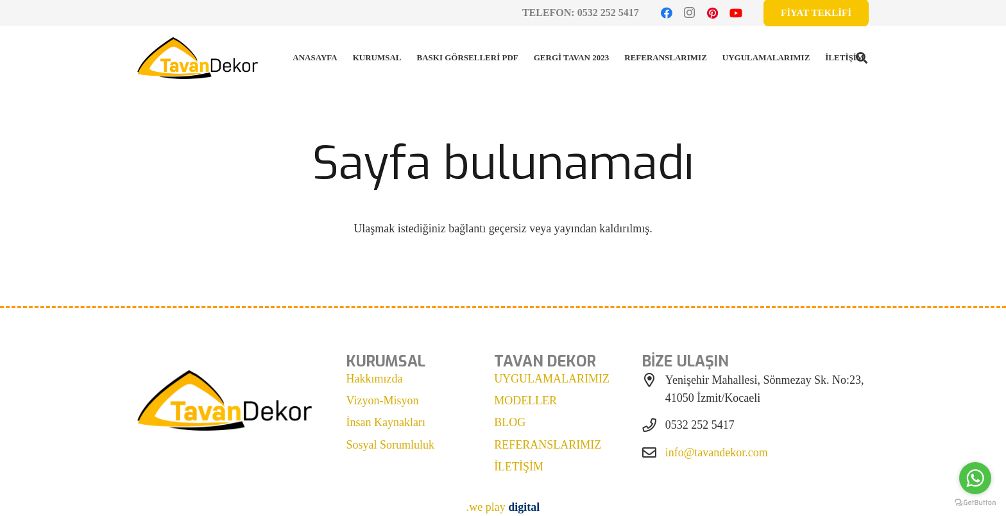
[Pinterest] (712, 12)
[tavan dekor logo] (197, 58)
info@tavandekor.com (716, 452)
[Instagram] (689, 12)
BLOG (509, 422)
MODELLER (525, 400)
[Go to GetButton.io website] (975, 503)
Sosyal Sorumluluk (390, 444)
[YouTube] (735, 12)
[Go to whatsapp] (975, 478)
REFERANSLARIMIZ (547, 444)
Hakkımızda (374, 378)
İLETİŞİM (518, 466)
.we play (503, 507)
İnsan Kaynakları (385, 422)
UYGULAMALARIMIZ (552, 378)
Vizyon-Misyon (382, 400)
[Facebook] (666, 12)
